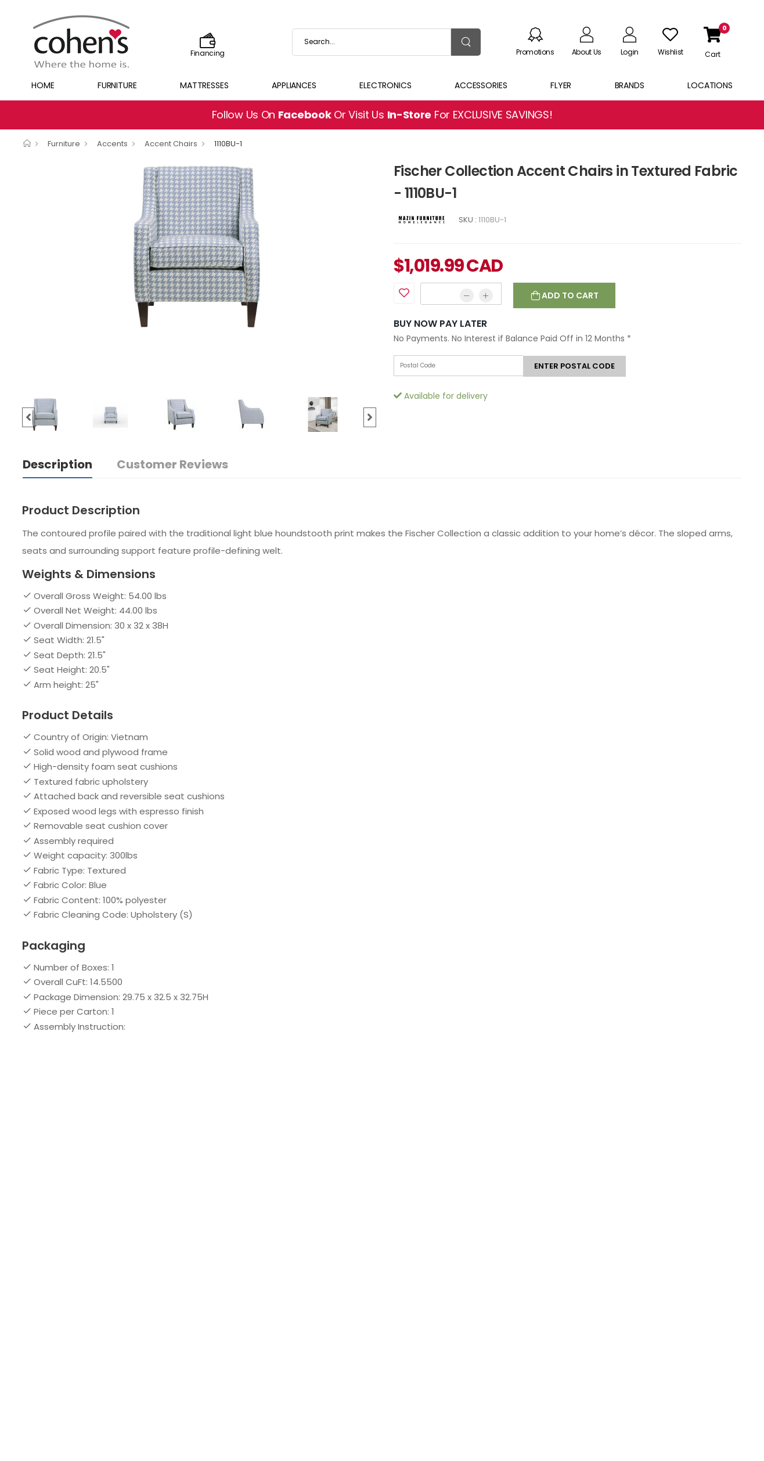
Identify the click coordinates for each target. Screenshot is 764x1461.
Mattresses (204, 85)
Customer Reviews (172, 464)
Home (43, 85)
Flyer (560, 85)
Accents (112, 143)
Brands (629, 85)
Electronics (385, 85)
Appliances (294, 85)
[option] (199, 246)
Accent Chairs (171, 143)
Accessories (481, 85)
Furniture (117, 85)
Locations (710, 85)
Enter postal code (574, 365)
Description (57, 464)
